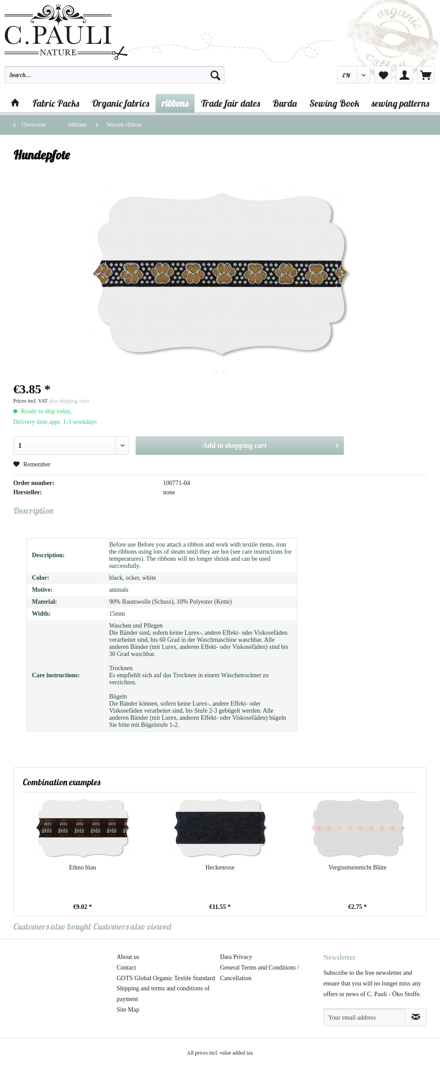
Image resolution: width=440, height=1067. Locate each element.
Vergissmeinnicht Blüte (357, 867)
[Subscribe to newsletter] (415, 1017)
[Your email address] (364, 1017)
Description (33, 510)
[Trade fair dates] (230, 103)
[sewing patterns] (401, 103)
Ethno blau (82, 867)
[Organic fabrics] (121, 103)
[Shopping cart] (426, 75)
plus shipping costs (69, 401)
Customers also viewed (132, 926)
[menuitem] (114, 79)
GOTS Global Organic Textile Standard (166, 978)
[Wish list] (383, 75)
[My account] (404, 75)
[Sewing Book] (334, 103)
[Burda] (284, 103)
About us (128, 957)
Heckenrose (219, 867)
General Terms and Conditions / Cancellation (259, 973)
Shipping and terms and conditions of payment (163, 993)
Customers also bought (52, 926)
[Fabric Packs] (56, 103)
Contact (126, 967)
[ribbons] (175, 103)
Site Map (128, 1009)
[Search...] (114, 75)
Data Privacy (236, 957)
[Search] (215, 75)
